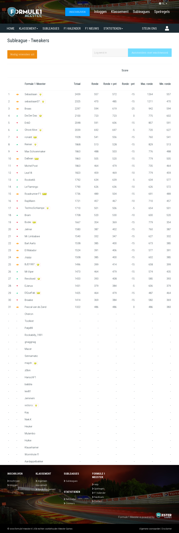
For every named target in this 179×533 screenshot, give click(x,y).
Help (96, 484)
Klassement (119, 11)
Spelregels (162, 11)
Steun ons (149, 28)
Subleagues (141, 11)
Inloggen (100, 11)
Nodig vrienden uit (22, 54)
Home (11, 28)
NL (163, 3)
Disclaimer (167, 529)
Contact (98, 501)
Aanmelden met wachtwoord (150, 52)
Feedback (99, 497)
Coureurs (70, 503)
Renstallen (71, 499)
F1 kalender (72, 28)
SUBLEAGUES (50, 28)
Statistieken (113, 28)
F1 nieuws (92, 28)
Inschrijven (14, 481)
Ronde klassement (47, 489)
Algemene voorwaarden (149, 529)
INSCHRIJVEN (77, 12)
